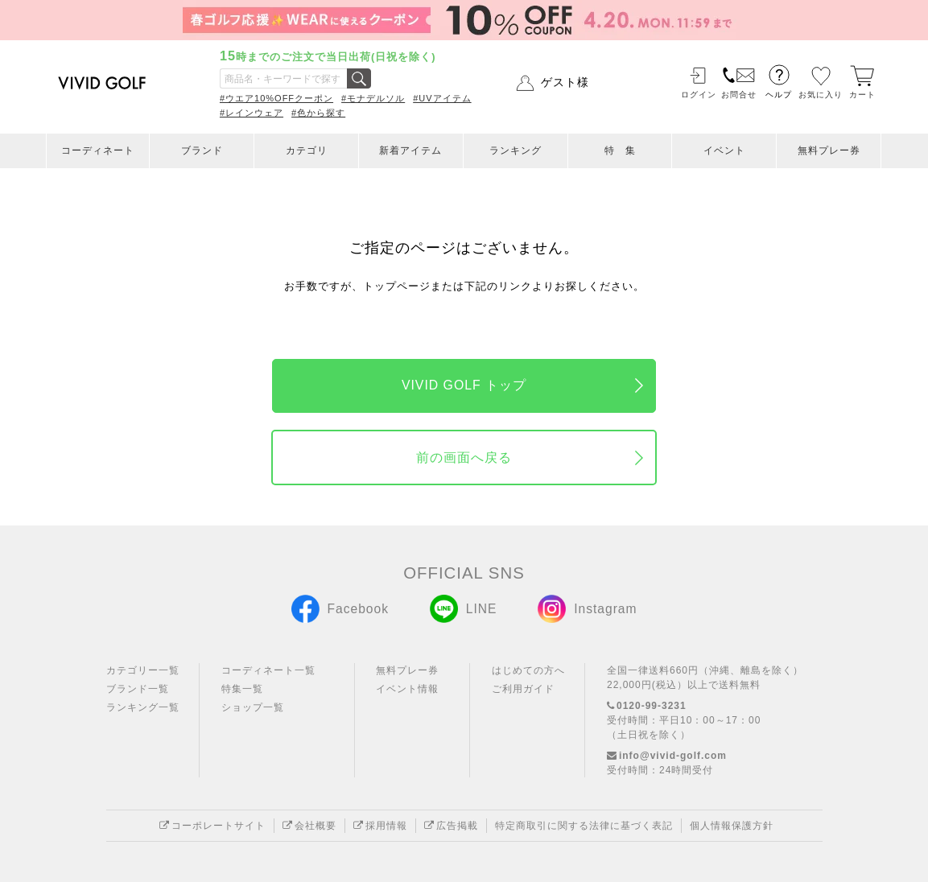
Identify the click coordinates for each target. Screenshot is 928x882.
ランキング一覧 (142, 707)
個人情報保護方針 (731, 825)
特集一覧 (242, 688)
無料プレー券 (829, 150)
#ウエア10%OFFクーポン (276, 98)
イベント (724, 150)
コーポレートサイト (212, 825)
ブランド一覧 (137, 688)
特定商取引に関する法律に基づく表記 (584, 825)
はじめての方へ (528, 670)
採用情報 (380, 825)
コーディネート (97, 150)
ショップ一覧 (252, 707)
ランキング (515, 150)
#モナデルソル (373, 98)
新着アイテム (410, 150)
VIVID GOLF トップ (464, 385)
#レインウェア (251, 112)
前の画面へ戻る (464, 457)
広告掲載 (451, 825)
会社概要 (309, 825)
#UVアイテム (442, 98)
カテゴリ (307, 150)
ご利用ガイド (523, 688)
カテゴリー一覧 (142, 670)
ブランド (202, 150)
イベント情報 (407, 688)
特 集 (620, 150)
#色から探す (318, 112)
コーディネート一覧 (268, 670)
